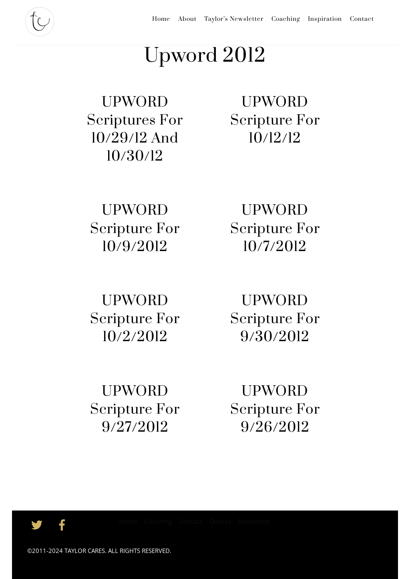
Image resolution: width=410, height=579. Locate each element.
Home (161, 19)
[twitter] (38, 524)
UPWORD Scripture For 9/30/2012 (275, 319)
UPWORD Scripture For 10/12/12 (275, 120)
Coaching (285, 19)
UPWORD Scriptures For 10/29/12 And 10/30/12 (135, 130)
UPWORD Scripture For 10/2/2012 (135, 319)
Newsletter (254, 521)
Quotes (220, 521)
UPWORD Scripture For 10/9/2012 (135, 228)
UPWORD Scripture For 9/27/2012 (135, 409)
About (187, 19)
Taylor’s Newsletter (233, 19)
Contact (362, 19)
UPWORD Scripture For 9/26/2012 (275, 409)
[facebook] (63, 524)
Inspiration (325, 19)
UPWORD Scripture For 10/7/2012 (275, 228)
